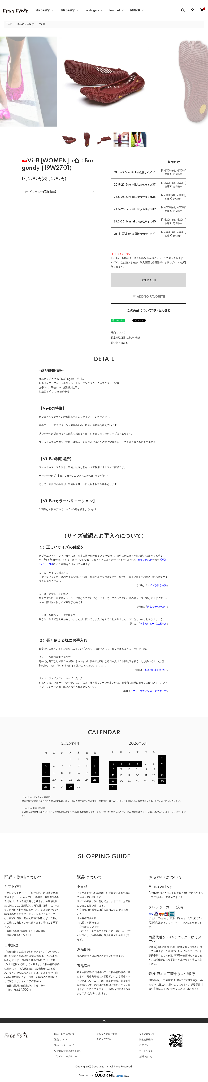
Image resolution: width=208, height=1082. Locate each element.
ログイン (143, 1045)
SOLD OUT (149, 280)
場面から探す (43, 10)
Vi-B (42, 24)
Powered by (104, 1074)
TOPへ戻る (104, 1020)
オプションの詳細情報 (40, 192)
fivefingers (92, 10)
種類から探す (67, 10)
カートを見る (146, 1051)
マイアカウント (147, 1034)
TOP (9, 24)
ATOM (107, 1039)
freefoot (114, 10)
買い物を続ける (119, 342)
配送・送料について (64, 1034)
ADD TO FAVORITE (148, 296)
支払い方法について (64, 1045)
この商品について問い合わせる (149, 310)
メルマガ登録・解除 (107, 1034)
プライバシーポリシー (65, 1056)
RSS (99, 1039)
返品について (118, 332)
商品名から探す (25, 24)
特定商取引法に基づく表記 (125, 337)
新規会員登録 (146, 1039)
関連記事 (135, 10)
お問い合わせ (146, 1056)
